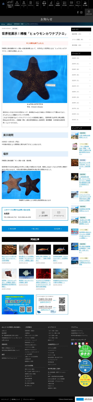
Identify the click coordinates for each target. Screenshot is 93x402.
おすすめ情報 (29, 365)
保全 (44, 5)
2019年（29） (76, 97)
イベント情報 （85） (78, 39)
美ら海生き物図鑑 (29, 383)
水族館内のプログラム (77, 330)
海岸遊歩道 (51, 362)
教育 (37, 5)
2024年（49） (76, 69)
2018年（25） (76, 103)
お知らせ (71, 5)
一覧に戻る (35, 229)
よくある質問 (43, 215)
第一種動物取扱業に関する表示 (10, 335)
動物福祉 (58, 5)
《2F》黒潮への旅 (52, 335)
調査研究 (51, 5)
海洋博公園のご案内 (54, 368)
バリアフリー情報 (29, 347)
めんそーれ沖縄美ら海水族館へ (10, 6)
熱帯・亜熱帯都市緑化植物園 (55, 376)
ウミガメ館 (51, 352)
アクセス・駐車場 (29, 338)
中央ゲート (51, 386)
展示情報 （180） (77, 45)
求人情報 (85, 5)
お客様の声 (28, 359)
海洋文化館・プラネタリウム (55, 381)
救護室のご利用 (29, 361)
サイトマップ (4, 399)
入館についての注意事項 (31, 356)
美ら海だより (28, 385)
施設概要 (4, 333)
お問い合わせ (5, 340)
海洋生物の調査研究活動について (11, 350)
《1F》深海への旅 (52, 338)
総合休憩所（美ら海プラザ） (55, 357)
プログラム (30, 5)
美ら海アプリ (28, 376)
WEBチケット (78, 6)
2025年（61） (76, 63)
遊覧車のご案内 (52, 388)
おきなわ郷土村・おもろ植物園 (56, 379)
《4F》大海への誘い (53, 330)
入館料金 (27, 333)
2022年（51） (76, 80)
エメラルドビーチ (52, 359)
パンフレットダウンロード (32, 352)
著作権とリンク (16, 399)
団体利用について (29, 342)
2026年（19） (76, 58)
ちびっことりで (52, 364)
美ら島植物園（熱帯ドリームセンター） (57, 373)
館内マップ (51, 340)
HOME (3, 3)
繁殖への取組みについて (8, 348)
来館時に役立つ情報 (30, 374)
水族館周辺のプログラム (77, 333)
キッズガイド (28, 381)
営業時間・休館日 (29, 330)
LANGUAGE (89, 14)
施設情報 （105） (77, 34)
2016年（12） (76, 114)
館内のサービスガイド (31, 349)
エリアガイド (24, 6)
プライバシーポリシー (29, 399)
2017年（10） (76, 108)
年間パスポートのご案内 (31, 335)
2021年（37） (76, 86)
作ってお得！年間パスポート (32, 371)
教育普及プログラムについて (9, 358)
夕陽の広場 (51, 383)
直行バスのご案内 (29, 369)
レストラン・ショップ (31, 340)
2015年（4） (75, 119)
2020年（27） (76, 91)
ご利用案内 (17, 5)
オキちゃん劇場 (52, 348)
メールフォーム (59, 215)
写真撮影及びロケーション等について (12, 338)
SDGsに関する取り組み (64, 3)
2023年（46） (76, 75)
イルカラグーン (52, 350)
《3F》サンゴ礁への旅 (54, 333)
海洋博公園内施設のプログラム (79, 335)
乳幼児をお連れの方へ (31, 345)
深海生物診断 (28, 378)
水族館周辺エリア (53, 344)
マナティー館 (51, 355)
